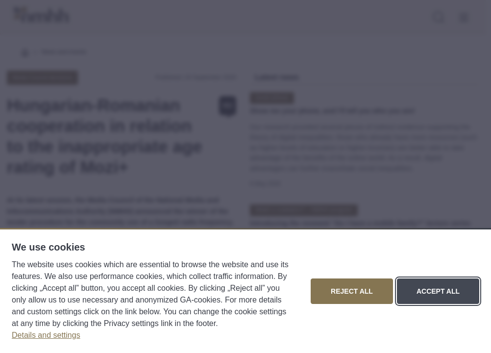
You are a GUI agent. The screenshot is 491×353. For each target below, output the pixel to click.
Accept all (438, 291)
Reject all (352, 291)
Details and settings (46, 335)
